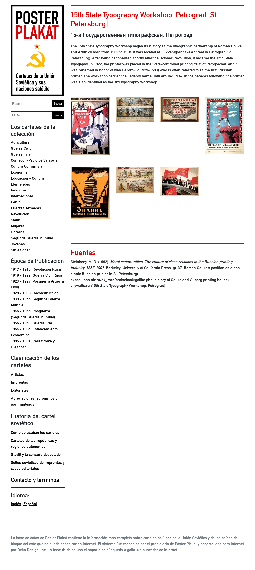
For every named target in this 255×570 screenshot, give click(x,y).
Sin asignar (20, 250)
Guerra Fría (20, 154)
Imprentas (19, 382)
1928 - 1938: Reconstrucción (35, 293)
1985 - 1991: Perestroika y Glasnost (33, 344)
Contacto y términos (35, 479)
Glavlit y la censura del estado (36, 454)
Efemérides (20, 184)
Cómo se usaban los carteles (35, 432)
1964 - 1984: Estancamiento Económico (34, 332)
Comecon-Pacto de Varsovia (34, 160)
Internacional (22, 196)
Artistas (17, 374)
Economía (19, 172)
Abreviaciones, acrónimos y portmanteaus (34, 401)
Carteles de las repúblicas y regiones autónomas (34, 443)
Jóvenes (18, 244)
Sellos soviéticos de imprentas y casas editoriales (37, 465)
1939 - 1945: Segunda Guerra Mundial (35, 302)
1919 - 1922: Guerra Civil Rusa (36, 275)
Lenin (16, 202)
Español (30, 503)
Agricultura (20, 142)
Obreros (17, 232)
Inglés (16, 503)
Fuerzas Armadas (26, 208)
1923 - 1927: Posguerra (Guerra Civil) (37, 284)
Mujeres (18, 226)
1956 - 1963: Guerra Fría (31, 323)
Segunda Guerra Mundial (32, 238)
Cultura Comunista (26, 166)
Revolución (20, 214)
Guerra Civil (21, 148)
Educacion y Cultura (27, 178)
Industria (18, 190)
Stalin (15, 220)
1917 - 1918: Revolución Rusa (36, 269)
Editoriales (20, 390)
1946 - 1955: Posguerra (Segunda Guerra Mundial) (33, 314)
